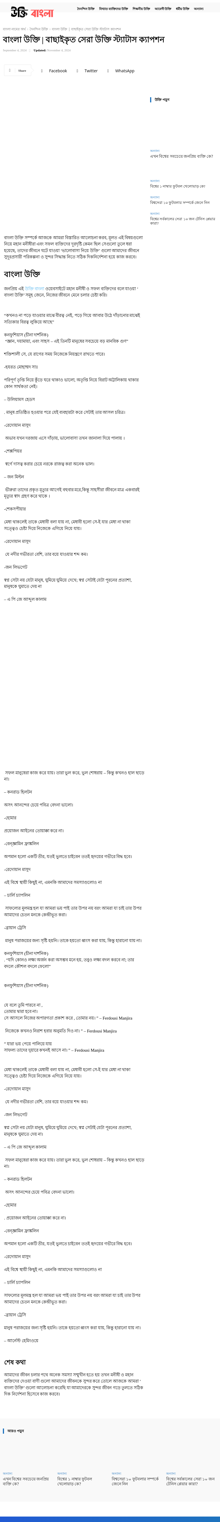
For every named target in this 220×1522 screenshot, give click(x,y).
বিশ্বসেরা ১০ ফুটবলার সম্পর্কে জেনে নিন (175, 201)
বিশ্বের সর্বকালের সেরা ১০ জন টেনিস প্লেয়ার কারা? (181, 217)
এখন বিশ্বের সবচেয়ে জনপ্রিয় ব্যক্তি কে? (179, 156)
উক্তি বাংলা (34, 289)
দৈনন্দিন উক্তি (39, 29)
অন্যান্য (155, 151)
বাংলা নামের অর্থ (14, 29)
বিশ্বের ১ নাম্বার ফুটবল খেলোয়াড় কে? (173, 186)
